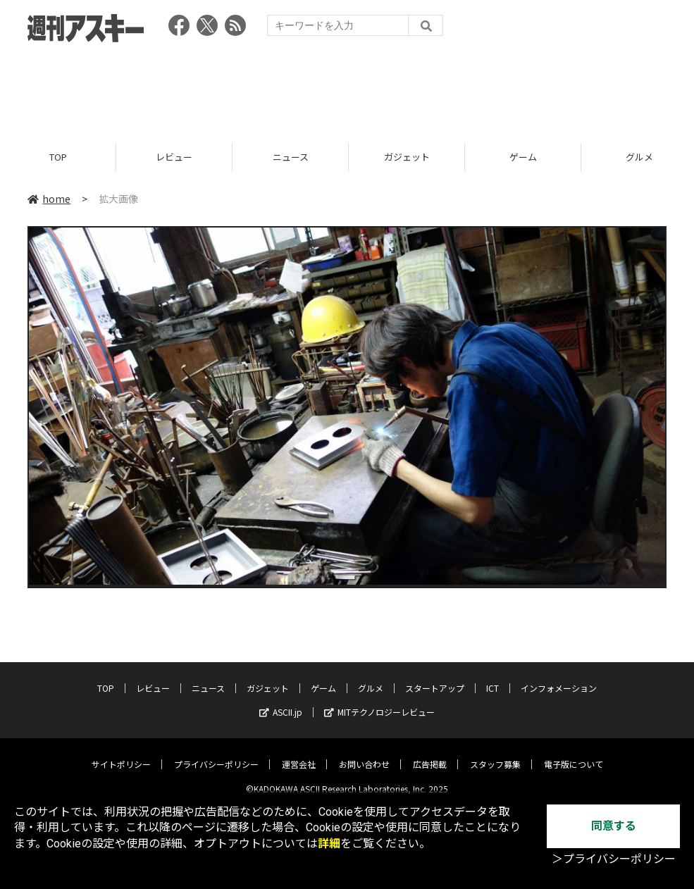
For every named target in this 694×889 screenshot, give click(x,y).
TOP (58, 156)
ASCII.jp (280, 701)
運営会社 (299, 753)
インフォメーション (559, 677)
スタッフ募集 (495, 753)
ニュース (291, 156)
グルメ (370, 677)
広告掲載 (430, 753)
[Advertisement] (347, 88)
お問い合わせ (364, 753)
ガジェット (407, 156)
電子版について (573, 753)
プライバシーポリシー (216, 753)
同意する (613, 826)
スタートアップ (434, 677)
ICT (492, 677)
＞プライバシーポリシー (614, 859)
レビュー (174, 156)
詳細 (329, 843)
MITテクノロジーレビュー (379, 701)
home (48, 199)
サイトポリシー (121, 753)
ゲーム (523, 156)
